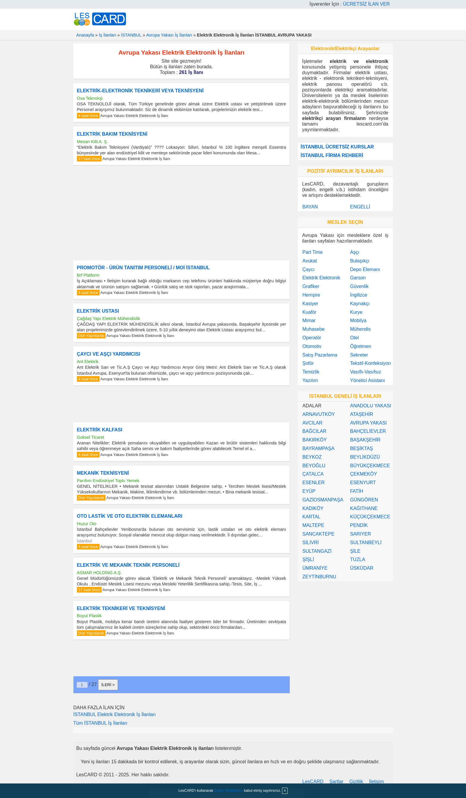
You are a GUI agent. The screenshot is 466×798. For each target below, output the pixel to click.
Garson (358, 277)
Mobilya (358, 320)
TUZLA (357, 559)
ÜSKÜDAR (361, 568)
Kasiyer (310, 303)
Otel (354, 337)
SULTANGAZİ (317, 551)
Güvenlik (359, 286)
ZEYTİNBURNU (319, 576)
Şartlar (336, 781)
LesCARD (312, 781)
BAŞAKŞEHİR (365, 439)
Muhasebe (314, 329)
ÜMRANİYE (315, 568)
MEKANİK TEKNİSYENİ (103, 473)
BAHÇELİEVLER (368, 431)
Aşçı (354, 252)
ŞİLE (355, 551)
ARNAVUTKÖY (319, 414)
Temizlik (311, 371)
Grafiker (311, 286)
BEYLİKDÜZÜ (365, 457)
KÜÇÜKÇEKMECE (370, 516)
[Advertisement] (181, 212)
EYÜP (309, 491)
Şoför (308, 363)
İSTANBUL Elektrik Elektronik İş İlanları (114, 714)
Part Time (313, 252)
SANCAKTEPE (319, 533)
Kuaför (310, 312)
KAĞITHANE (363, 508)
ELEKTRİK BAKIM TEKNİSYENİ (112, 134)
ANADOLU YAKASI (370, 405)
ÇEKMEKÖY (363, 473)
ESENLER (314, 482)
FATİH (356, 491)
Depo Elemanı (365, 269)
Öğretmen (360, 346)
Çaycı (309, 269)
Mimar (309, 320)
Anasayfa (85, 35)
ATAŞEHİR (361, 414)
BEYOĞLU (314, 465)
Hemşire (311, 294)
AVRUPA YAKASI (368, 422)
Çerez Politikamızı (228, 790)
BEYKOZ (312, 457)
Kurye (356, 312)
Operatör (312, 337)
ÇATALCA (313, 473)
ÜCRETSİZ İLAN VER (366, 4)
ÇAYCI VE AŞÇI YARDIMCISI (108, 354)
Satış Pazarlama (320, 354)
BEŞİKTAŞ (361, 448)
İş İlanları (107, 35)
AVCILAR (312, 422)
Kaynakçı (360, 303)
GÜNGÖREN (364, 499)
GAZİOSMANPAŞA (323, 499)
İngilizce (358, 294)
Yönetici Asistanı (367, 380)
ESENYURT (363, 482)
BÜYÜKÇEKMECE (370, 465)
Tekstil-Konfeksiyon (370, 363)
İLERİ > (108, 685)
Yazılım (310, 380)
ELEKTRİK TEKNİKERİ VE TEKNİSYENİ (121, 608)
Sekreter (359, 354)
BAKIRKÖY (315, 439)
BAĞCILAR (315, 431)
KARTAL (312, 516)
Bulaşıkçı (359, 260)
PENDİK (359, 525)
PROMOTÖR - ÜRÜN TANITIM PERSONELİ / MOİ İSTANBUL (143, 267)
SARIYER (360, 533)
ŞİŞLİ (308, 559)
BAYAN (310, 206)
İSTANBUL (131, 35)
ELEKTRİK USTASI (98, 311)
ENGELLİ (360, 206)
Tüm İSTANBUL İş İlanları (100, 723)
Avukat (310, 260)
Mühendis (360, 329)
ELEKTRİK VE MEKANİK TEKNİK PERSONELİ (128, 565)
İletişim (376, 781)
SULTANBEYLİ (366, 542)
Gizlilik (356, 781)
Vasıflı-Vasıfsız (365, 371)
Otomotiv (312, 346)
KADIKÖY (313, 508)
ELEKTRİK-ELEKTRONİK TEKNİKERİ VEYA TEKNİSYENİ (140, 90)
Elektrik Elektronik (321, 277)
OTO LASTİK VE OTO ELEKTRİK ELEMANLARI (129, 516)
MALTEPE (314, 525)
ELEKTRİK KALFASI (99, 429)
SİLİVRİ (311, 542)
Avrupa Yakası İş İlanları (169, 35)
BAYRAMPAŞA (319, 448)
